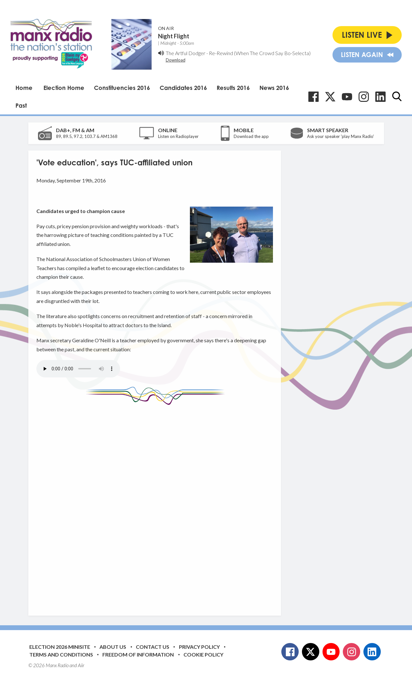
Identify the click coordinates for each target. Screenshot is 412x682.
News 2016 (274, 87)
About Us (112, 647)
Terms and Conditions (61, 654)
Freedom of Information (138, 654)
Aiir (81, 665)
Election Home (63, 87)
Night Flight (173, 36)
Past (21, 105)
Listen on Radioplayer (178, 136)
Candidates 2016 (183, 87)
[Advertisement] (157, 505)
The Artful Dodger (185, 53)
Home (24, 87)
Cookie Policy (203, 654)
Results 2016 (233, 87)
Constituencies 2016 (122, 87)
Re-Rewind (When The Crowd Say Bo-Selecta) (260, 53)
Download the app (251, 136)
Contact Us (152, 647)
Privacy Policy (199, 647)
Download (175, 60)
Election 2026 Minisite (59, 647)
